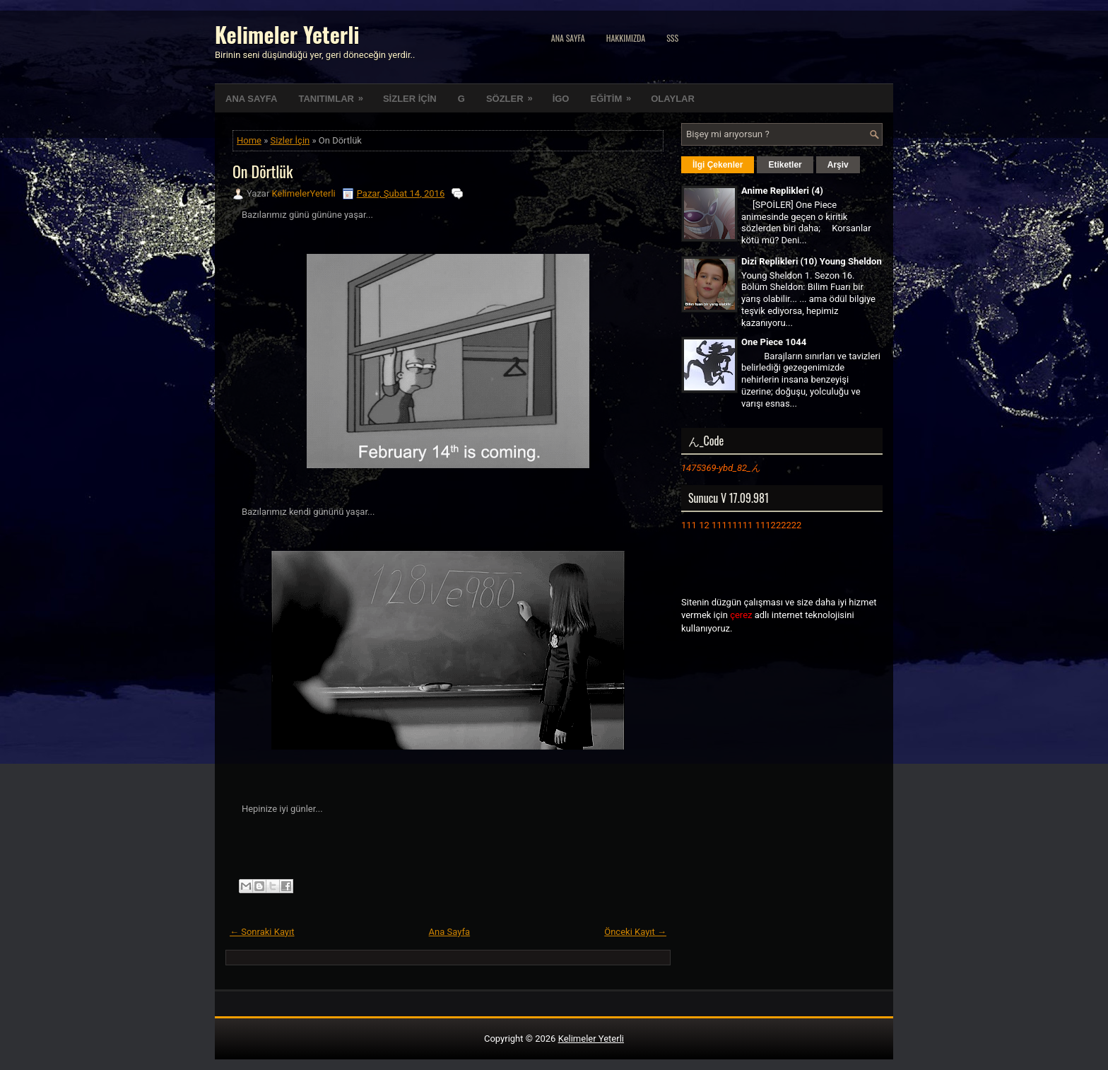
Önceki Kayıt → (635, 931)
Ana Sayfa (568, 38)
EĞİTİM (615, 94)
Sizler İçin (290, 140)
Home (249, 140)
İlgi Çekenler (717, 165)
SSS (672, 38)
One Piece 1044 (773, 342)
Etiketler (784, 165)
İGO (561, 98)
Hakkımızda (626, 38)
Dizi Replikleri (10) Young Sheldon (811, 261)
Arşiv (838, 165)
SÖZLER (514, 94)
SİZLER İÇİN (410, 98)
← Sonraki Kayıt (262, 931)
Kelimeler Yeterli (287, 34)
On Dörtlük (262, 171)
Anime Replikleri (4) (782, 190)
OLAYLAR (673, 98)
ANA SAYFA (251, 98)
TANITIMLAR (335, 94)
